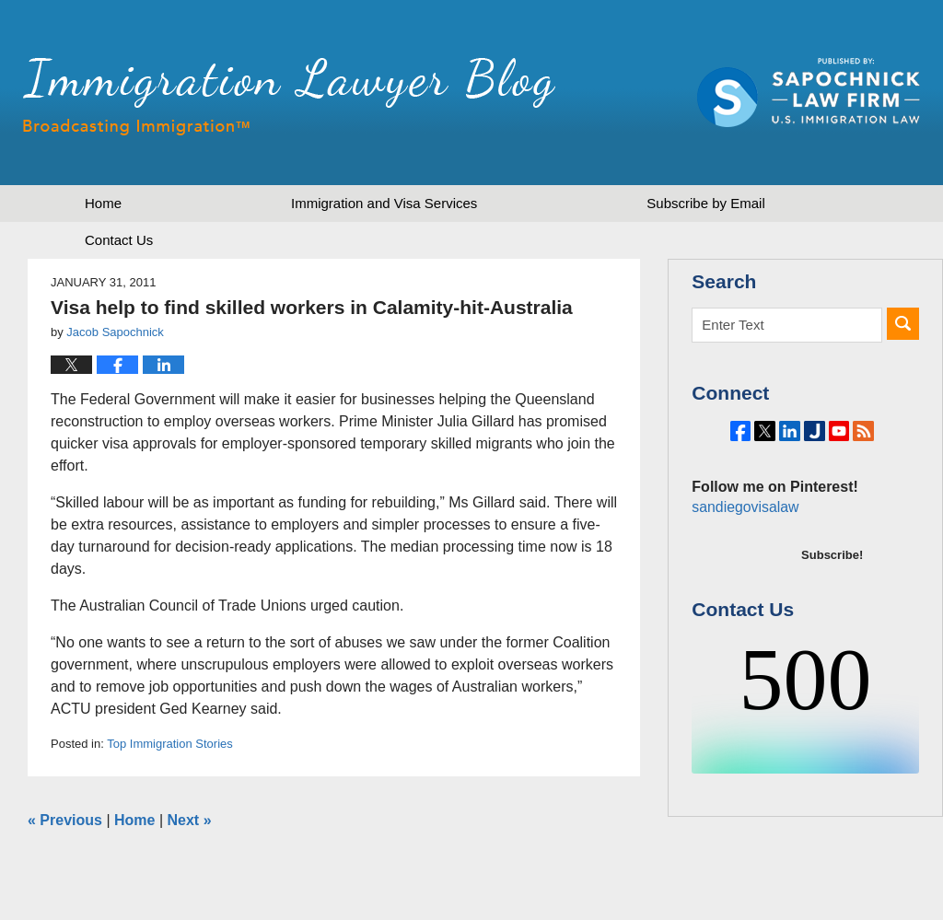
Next (190, 820)
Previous (65, 820)
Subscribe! (832, 605)
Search (903, 324)
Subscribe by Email (705, 203)
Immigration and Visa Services (384, 203)
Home (103, 203)
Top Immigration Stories (170, 744)
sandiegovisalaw (742, 557)
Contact (119, 240)
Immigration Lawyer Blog (289, 96)
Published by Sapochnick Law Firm (808, 92)
